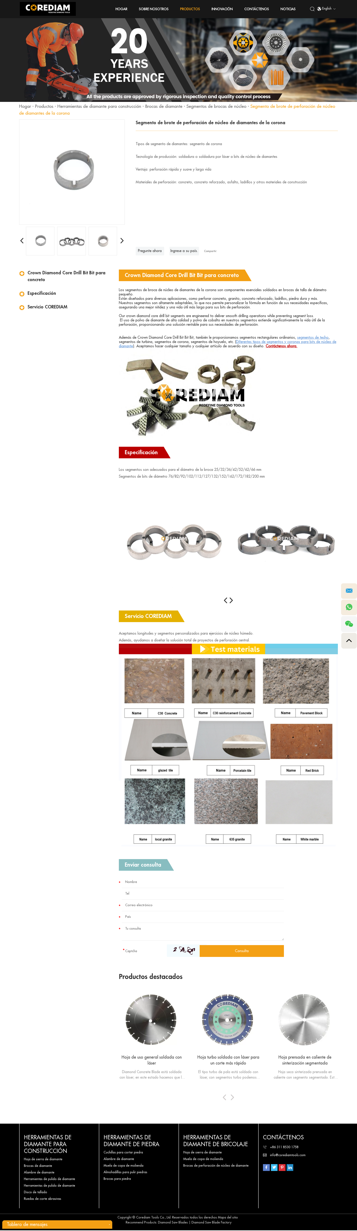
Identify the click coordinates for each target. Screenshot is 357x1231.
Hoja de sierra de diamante (43, 1159)
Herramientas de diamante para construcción (104, 106)
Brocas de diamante (172, 106)
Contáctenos (257, 9)
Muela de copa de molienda (123, 1166)
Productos (190, 9)
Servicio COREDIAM (47, 307)
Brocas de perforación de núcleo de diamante (216, 1166)
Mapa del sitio (228, 1218)
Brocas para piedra (117, 1179)
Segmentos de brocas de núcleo (228, 106)
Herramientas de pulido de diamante (49, 1179)
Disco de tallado (35, 1192)
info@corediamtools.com (288, 1155)
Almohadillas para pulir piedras (125, 1172)
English (326, 9)
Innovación (222, 9)
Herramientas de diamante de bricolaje (215, 1141)
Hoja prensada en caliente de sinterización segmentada (305, 1061)
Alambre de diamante (39, 1173)
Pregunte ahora (150, 251)
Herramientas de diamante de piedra (131, 1141)
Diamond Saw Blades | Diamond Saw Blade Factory (195, 1223)
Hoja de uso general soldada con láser (151, 1061)
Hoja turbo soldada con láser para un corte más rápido (228, 1061)
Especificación (42, 293)
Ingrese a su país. (185, 251)
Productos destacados (152, 977)
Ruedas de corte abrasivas (42, 1199)
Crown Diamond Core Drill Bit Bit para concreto (66, 276)
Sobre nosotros (154, 9)
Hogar (122, 9)
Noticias (288, 9)
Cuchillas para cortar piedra (123, 1153)
